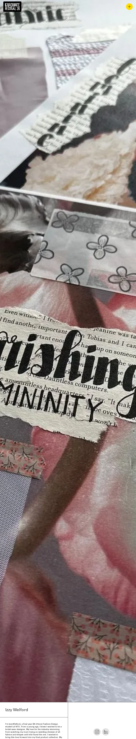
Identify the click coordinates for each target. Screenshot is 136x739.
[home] (12, 6)
